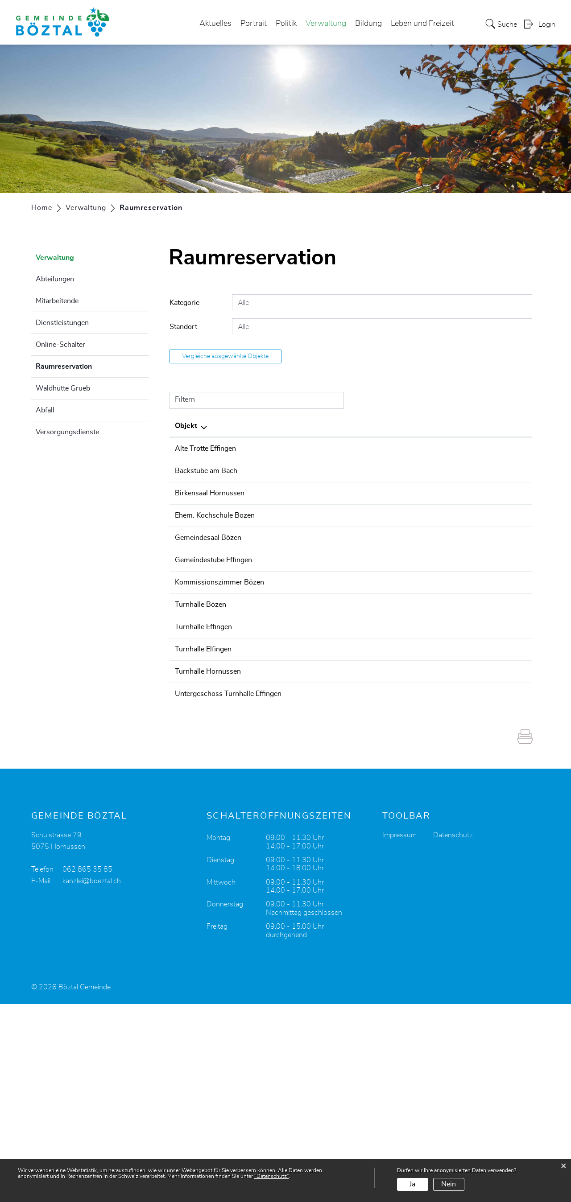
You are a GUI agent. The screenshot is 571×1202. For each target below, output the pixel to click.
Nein (448, 1184)
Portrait (253, 24)
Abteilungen (55, 279)
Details (489, 450)
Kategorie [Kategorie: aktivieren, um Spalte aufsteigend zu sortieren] (421, 425)
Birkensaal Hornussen (226, 526)
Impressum (399, 1033)
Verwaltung (326, 24)
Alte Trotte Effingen (221, 448)
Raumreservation (86, 365)
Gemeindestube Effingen (230, 642)
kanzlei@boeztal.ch (91, 1079)
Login (546, 25)
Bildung (368, 24)
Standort (183, 326)
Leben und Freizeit (422, 24)
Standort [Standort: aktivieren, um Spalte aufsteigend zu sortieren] (324, 425)
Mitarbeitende (57, 301)
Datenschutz (453, 1033)
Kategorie (184, 302)
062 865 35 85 (87, 1067)
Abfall (45, 410)
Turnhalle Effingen (219, 758)
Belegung (489, 464)
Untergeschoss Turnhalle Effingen (244, 875)
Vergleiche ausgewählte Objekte (225, 356)
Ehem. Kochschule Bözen (231, 564)
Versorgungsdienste (67, 432)
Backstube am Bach (222, 487)
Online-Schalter (60, 344)
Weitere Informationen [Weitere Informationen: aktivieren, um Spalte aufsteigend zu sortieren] (488, 425)
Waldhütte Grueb (63, 388)
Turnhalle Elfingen (219, 797)
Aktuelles (215, 24)
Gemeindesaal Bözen (224, 603)
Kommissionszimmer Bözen (236, 681)
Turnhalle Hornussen (224, 836)
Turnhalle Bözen (217, 720)
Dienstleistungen (62, 322)
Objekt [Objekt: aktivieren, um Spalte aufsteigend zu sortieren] (202, 425)
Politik (286, 24)
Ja (412, 1184)
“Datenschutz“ (271, 1176)
